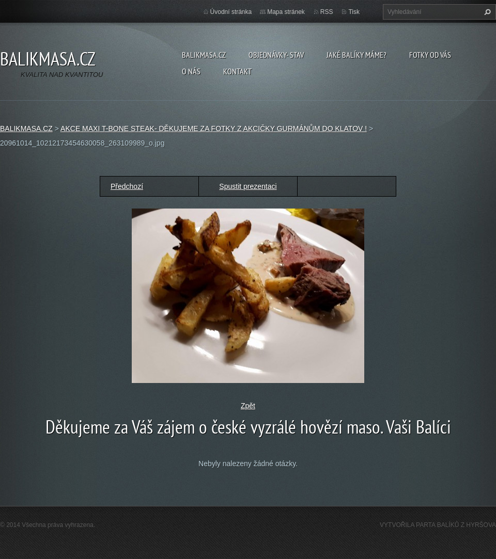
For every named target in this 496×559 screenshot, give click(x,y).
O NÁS (191, 71)
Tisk (354, 11)
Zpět (248, 406)
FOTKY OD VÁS (430, 55)
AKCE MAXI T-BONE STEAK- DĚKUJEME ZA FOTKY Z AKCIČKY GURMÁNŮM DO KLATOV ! (213, 128)
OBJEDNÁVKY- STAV (276, 55)
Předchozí (127, 186)
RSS (326, 11)
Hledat (486, 12)
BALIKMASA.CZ (204, 55)
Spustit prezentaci (247, 186)
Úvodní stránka (231, 11)
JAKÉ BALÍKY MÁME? (356, 55)
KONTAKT (237, 71)
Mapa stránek (286, 11)
